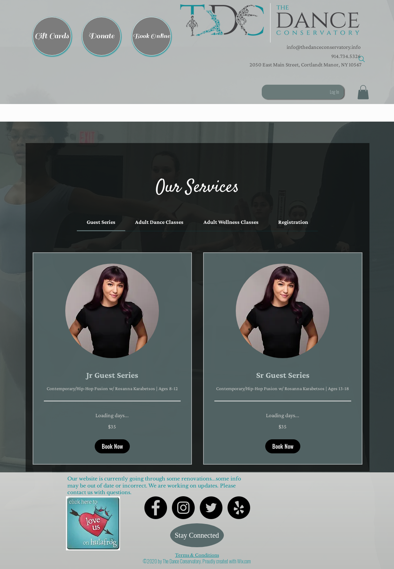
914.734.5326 (346, 56)
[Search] (361, 59)
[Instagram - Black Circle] (183, 507)
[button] (269, 23)
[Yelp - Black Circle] (238, 507)
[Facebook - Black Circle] (155, 507)
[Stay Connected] (197, 535)
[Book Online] (151, 36)
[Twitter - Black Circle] (211, 507)
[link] (101, 222)
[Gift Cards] (52, 36)
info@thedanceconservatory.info (323, 47)
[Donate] (101, 36)
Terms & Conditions (197, 555)
